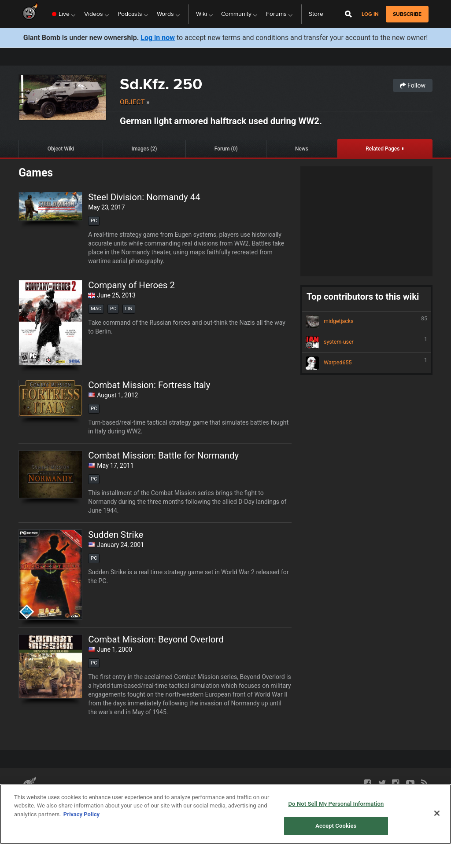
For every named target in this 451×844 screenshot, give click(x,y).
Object (132, 102)
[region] (225, 814)
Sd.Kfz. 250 (161, 83)
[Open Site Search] (348, 14)
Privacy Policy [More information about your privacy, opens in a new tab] (81, 814)
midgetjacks (366, 321)
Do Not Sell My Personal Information (336, 803)
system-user (366, 342)
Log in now (157, 37)
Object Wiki (61, 149)
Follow (412, 85)
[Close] (437, 813)
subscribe (407, 14)
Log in (370, 14)
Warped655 (366, 363)
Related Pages (382, 149)
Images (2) (144, 149)
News (301, 149)
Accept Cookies (335, 825)
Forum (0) (226, 149)
